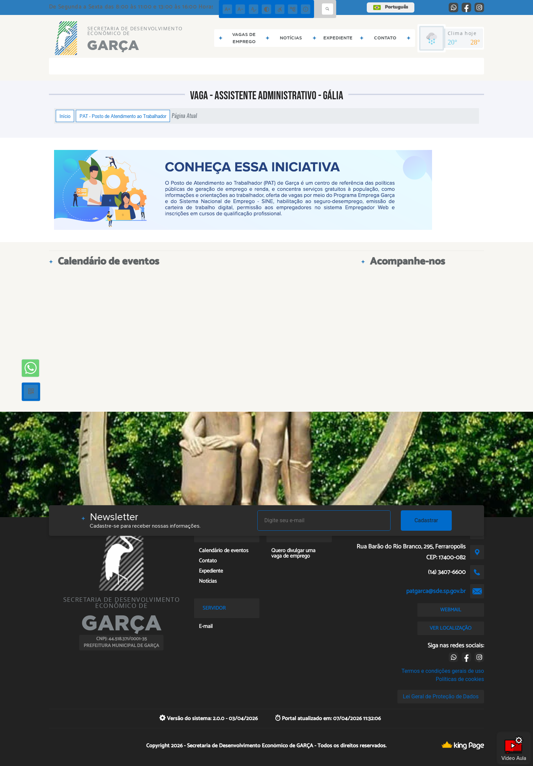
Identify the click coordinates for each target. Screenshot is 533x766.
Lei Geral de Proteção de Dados (441, 696)
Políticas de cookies (460, 679)
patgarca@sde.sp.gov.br (436, 591)
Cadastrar (426, 520)
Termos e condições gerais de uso (442, 671)
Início (64, 116)
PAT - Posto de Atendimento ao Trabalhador (123, 116)
